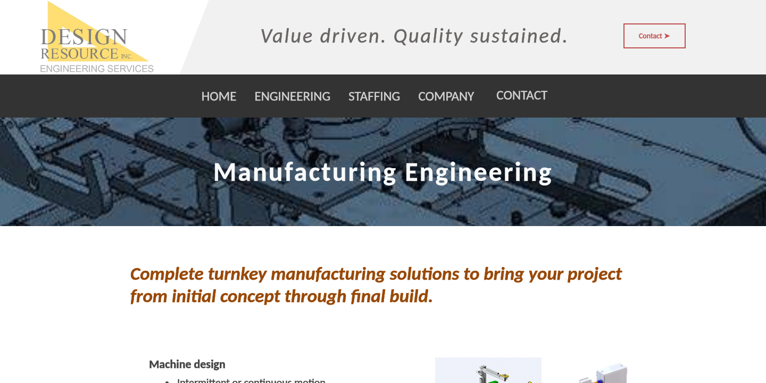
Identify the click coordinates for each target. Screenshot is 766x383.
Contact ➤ (654, 35)
